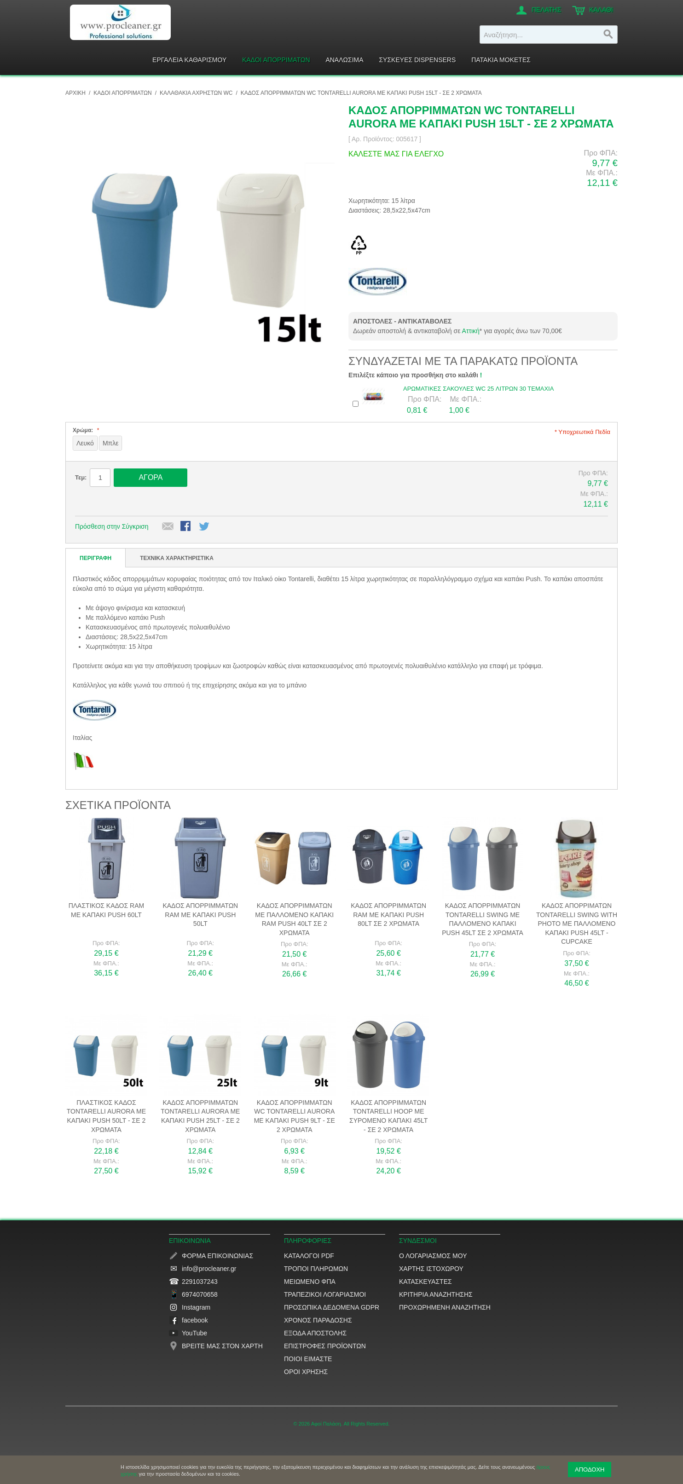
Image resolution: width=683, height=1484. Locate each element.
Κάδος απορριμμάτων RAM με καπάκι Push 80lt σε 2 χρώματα (388, 914)
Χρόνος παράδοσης (318, 1320)
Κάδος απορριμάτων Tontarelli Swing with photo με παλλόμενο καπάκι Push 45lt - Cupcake (576, 923)
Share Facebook (186, 527)
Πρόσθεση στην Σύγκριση (112, 526)
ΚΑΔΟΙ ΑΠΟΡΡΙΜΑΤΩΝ (122, 93)
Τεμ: (81, 477)
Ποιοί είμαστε (308, 1359)
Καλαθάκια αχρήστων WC (196, 93)
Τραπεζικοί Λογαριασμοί (325, 1294)
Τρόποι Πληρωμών (316, 1268)
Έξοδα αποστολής (315, 1333)
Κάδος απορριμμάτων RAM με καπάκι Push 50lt (200, 914)
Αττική (471, 331)
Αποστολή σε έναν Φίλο (168, 527)
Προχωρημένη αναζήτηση (445, 1307)
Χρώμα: (85, 430)
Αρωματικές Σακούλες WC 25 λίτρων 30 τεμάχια (478, 388)
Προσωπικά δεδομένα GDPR (331, 1307)
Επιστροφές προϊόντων (325, 1346)
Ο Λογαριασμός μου (433, 1255)
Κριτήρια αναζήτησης (436, 1294)
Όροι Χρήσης (306, 1371)
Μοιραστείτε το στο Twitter (205, 527)
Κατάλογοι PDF (309, 1255)
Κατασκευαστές (425, 1281)
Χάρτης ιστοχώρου (431, 1268)
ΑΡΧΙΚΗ (75, 93)
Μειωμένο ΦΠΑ (310, 1281)
